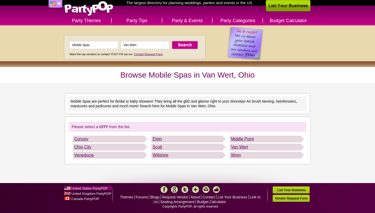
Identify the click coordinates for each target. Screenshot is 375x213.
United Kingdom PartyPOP (91, 194)
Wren (236, 155)
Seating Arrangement (177, 202)
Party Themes (86, 20)
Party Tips (137, 20)
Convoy (81, 139)
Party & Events (187, 20)
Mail (206, 189)
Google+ (174, 189)
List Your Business (232, 197)
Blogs (155, 197)
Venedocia (84, 155)
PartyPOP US (89, 8)
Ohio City (82, 147)
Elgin (157, 139)
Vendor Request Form (291, 198)
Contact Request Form (148, 54)
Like (216, 189)
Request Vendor (175, 197)
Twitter (185, 189)
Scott (157, 147)
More (195, 189)
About (195, 197)
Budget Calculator (288, 20)
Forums (142, 197)
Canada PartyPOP (85, 199)
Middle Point (242, 139)
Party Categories (237, 20)
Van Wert (239, 147)
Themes (126, 197)
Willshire (160, 155)
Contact (209, 197)
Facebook (164, 189)
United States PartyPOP (89, 188)
